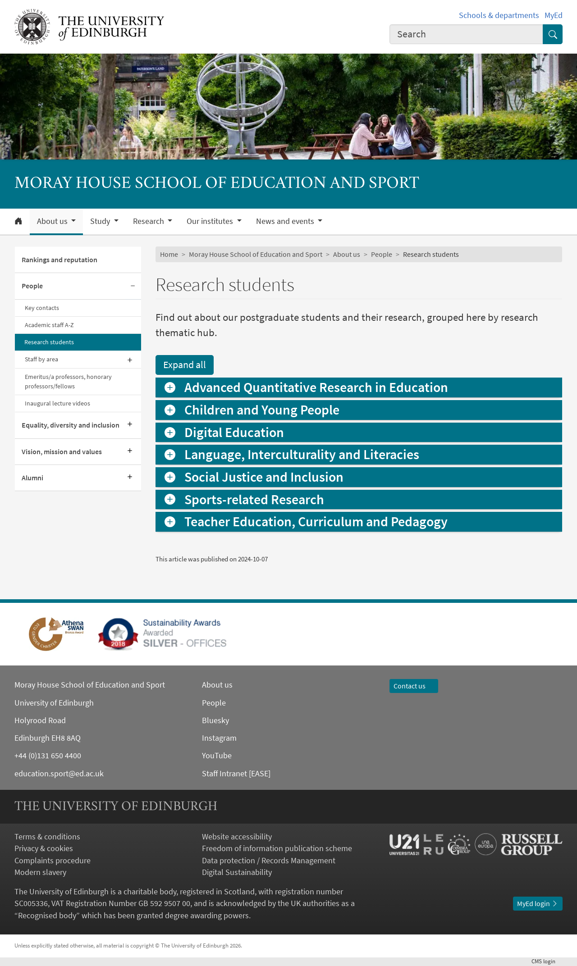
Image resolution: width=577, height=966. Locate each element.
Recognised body (47, 915)
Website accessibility (237, 837)
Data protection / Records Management (268, 861)
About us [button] (53, 221)
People (32, 286)
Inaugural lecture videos (57, 403)
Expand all (184, 365)
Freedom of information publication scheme (277, 848)
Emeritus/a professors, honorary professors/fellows (68, 381)
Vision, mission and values (62, 451)
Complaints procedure (52, 861)
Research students (49, 342)
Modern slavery (40, 872)
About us (346, 254)
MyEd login (538, 903)
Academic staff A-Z (49, 325)
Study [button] (101, 221)
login (547, 961)
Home (169, 254)
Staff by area (41, 359)
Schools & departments (499, 15)
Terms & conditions (47, 837)
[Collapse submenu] (133, 286)
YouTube (217, 756)
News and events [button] (286, 221)
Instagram (219, 738)
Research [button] (149, 221)
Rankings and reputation (59, 259)
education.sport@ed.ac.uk (59, 774)
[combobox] (466, 34)
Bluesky (215, 720)
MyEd (554, 15)
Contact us (414, 686)
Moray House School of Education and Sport (255, 254)
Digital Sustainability (237, 872)
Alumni (32, 478)
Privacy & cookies (43, 848)
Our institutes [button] (211, 221)
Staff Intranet (224, 774)
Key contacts (42, 308)
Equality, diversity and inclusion (70, 425)
